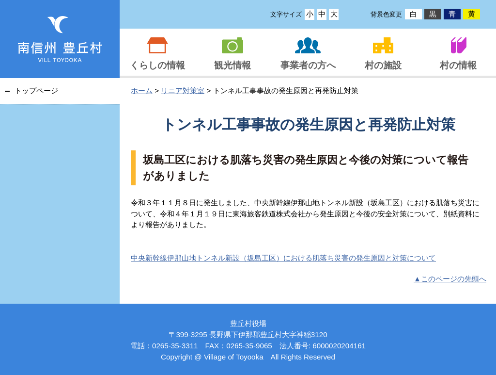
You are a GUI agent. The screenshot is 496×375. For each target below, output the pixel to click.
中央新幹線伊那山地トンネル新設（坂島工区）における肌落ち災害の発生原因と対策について (283, 258)
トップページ (36, 90)
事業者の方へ (308, 65)
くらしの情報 (157, 65)
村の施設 (383, 65)
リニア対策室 (182, 90)
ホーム (142, 90)
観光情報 (232, 65)
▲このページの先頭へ (450, 279)
